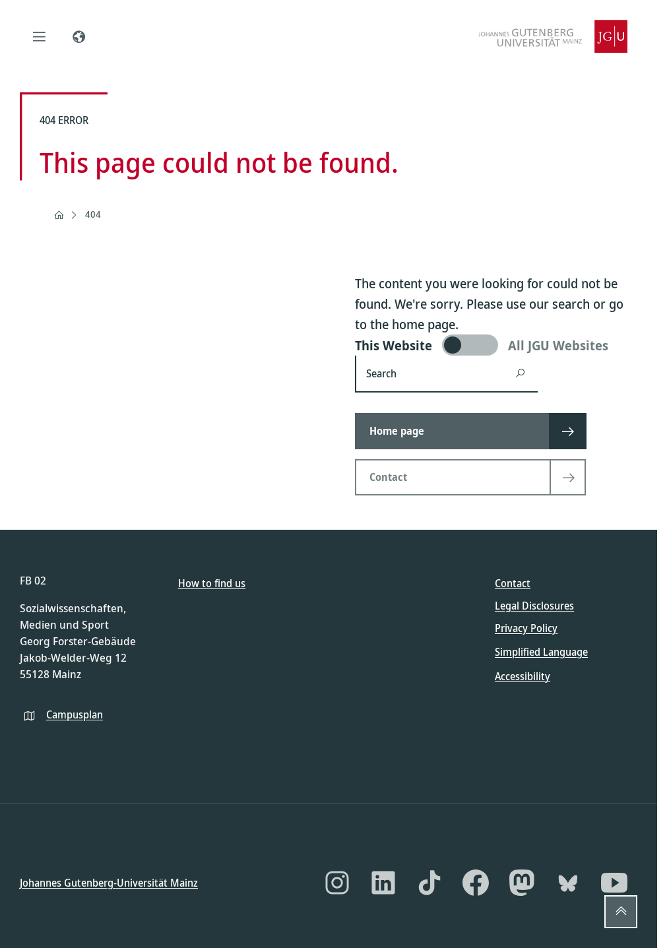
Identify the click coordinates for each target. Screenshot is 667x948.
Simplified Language (541, 652)
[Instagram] (337, 882)
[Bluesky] (568, 882)
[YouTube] (614, 882)
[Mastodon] (522, 882)
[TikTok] (429, 882)
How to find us (211, 583)
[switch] (496, 345)
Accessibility (522, 675)
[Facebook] (475, 882)
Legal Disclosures (534, 605)
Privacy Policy (526, 628)
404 (93, 214)
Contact (512, 583)
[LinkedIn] (383, 882)
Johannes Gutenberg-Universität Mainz (109, 882)
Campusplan (74, 714)
